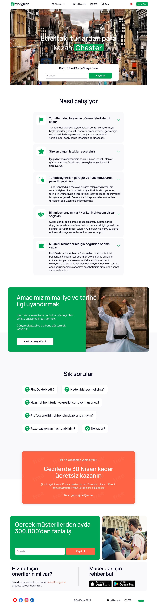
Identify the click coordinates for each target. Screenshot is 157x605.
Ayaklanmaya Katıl (35, 341)
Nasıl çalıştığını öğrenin (78, 495)
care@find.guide (56, 582)
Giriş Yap (142, 4)
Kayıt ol (100, 75)
